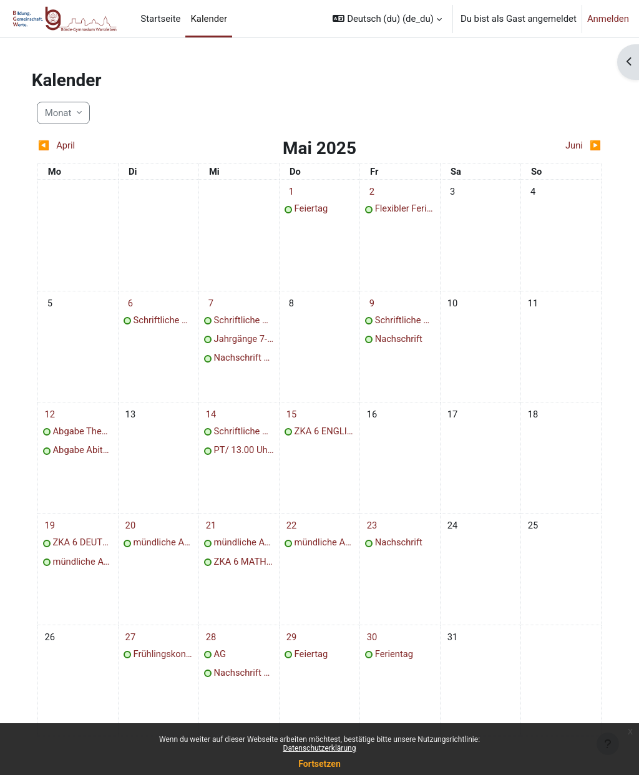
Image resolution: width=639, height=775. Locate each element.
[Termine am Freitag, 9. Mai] (370, 304)
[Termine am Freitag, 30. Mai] (370, 642)
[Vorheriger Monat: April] (117, 145)
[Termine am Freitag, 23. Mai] (370, 530)
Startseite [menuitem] (160, 18)
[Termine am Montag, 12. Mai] (62, 417)
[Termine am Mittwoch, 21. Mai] (216, 530)
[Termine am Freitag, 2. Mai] (370, 192)
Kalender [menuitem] (208, 18)
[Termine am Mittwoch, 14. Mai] (216, 417)
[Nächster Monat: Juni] (521, 145)
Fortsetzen (319, 764)
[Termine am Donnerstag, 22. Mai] (293, 530)
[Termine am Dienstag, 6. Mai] (139, 304)
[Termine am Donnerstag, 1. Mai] (293, 192)
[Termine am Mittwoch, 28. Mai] (216, 642)
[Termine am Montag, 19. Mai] (62, 530)
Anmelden (608, 18)
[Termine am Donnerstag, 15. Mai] (293, 417)
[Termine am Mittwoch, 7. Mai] (216, 304)
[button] (386, 18)
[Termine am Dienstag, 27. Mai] (139, 642)
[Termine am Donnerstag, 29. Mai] (293, 642)
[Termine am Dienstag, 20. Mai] (139, 530)
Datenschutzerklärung (319, 748)
